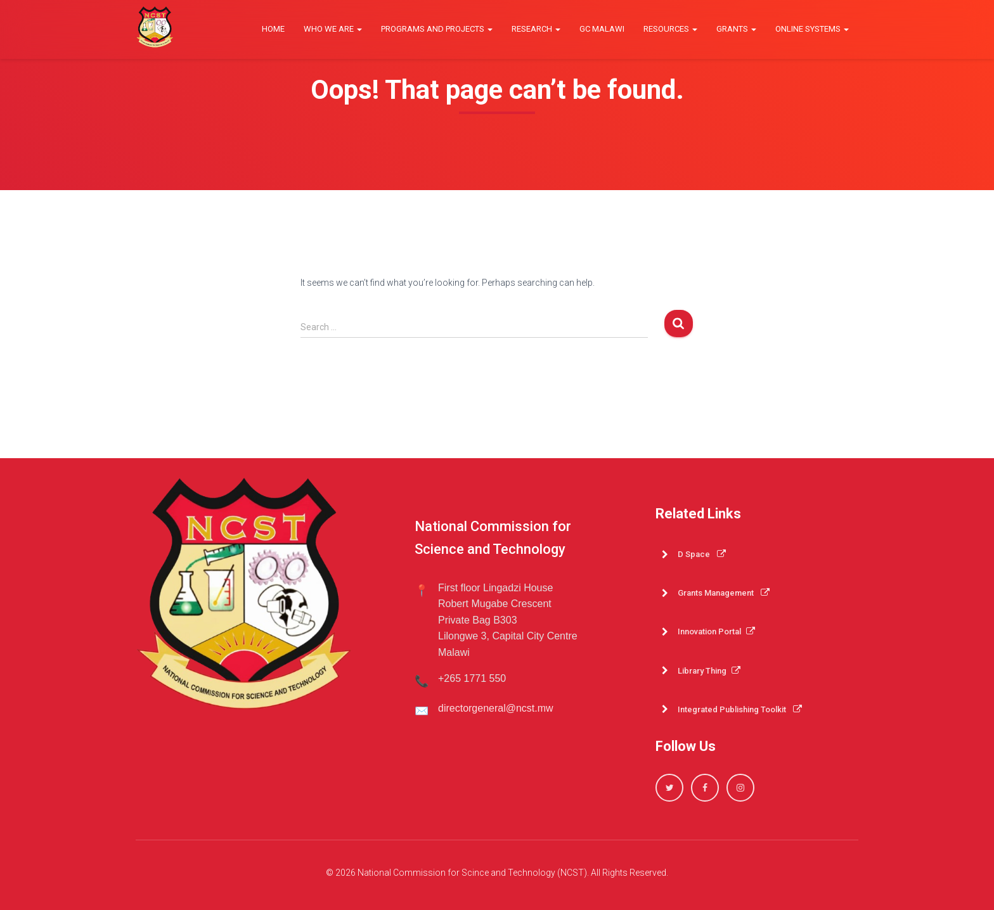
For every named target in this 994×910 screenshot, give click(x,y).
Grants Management (724, 593)
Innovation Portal (716, 631)
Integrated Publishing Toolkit (740, 709)
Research (536, 29)
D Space (702, 554)
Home (273, 29)
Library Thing (709, 671)
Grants (736, 29)
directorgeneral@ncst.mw (495, 708)
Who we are (333, 29)
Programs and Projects (437, 29)
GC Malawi (601, 29)
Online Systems (812, 29)
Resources (670, 29)
